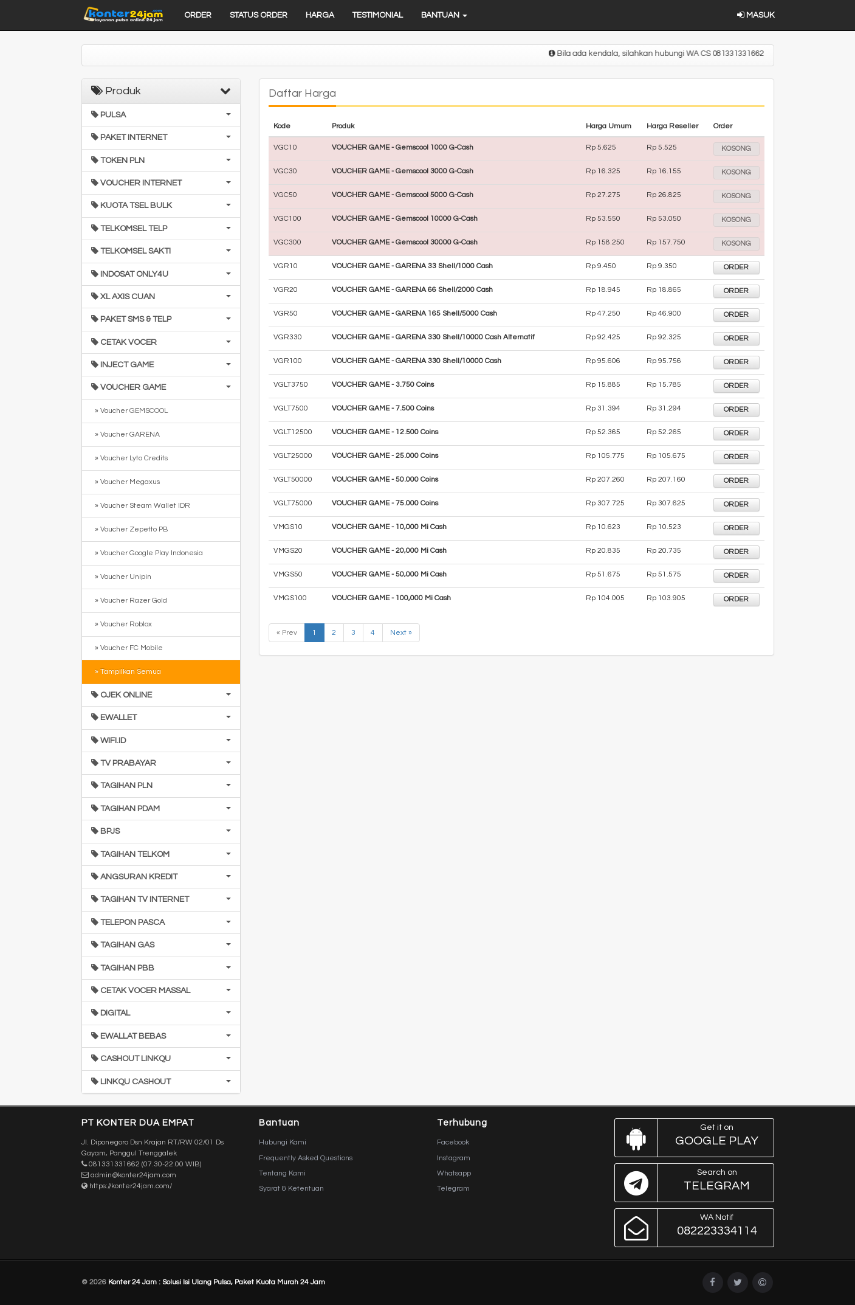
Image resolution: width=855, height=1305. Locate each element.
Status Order (258, 15)
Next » (401, 633)
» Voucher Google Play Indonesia (147, 553)
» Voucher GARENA (125, 434)
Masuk (755, 15)
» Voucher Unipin (121, 577)
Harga (320, 15)
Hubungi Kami (282, 1142)
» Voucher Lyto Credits (129, 458)
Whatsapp (454, 1173)
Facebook (453, 1142)
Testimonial (377, 15)
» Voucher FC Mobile (127, 648)
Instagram (453, 1158)
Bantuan (444, 15)
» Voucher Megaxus (125, 482)
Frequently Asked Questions (305, 1158)
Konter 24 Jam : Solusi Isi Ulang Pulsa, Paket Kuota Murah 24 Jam (216, 1282)
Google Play (691, 1138)
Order (197, 15)
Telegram (453, 1188)
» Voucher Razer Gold (129, 600)
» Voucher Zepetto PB (129, 529)
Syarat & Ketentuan (291, 1188)
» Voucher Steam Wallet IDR (140, 506)
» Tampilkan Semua (126, 672)
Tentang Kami (282, 1173)
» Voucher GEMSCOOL (129, 411)
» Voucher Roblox (121, 624)
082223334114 (691, 1228)
